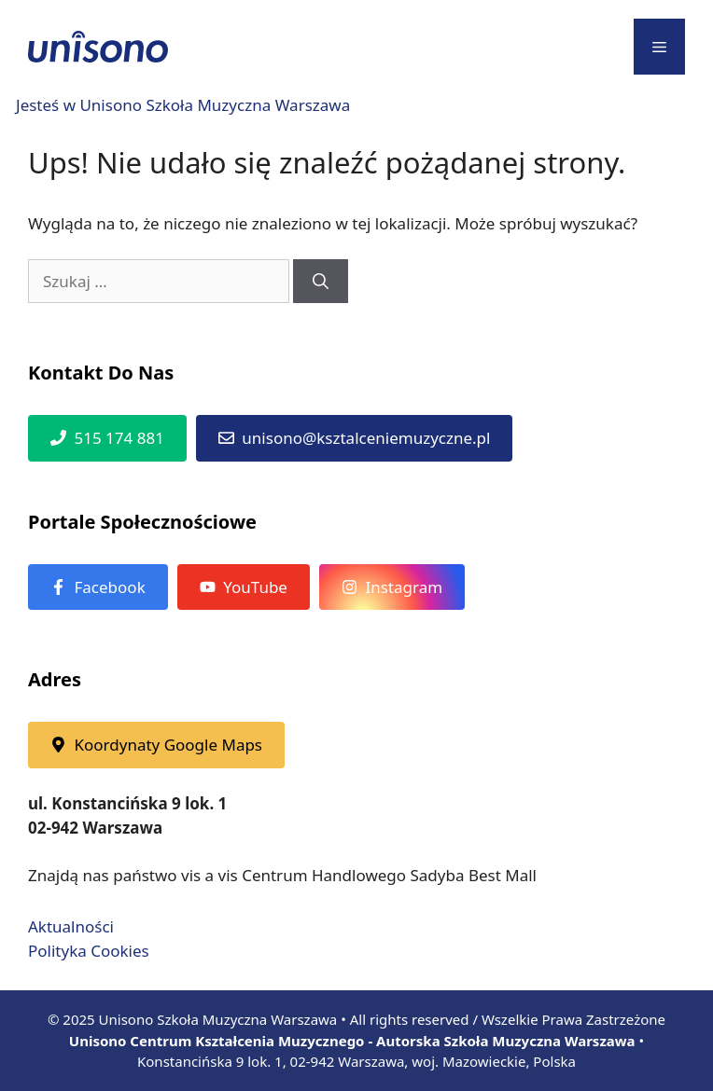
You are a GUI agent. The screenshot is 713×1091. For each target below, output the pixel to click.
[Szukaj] (320, 281)
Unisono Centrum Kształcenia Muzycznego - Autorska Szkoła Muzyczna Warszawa (352, 1040)
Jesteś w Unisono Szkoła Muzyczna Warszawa (183, 105)
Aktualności (71, 926)
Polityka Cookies (88, 950)
